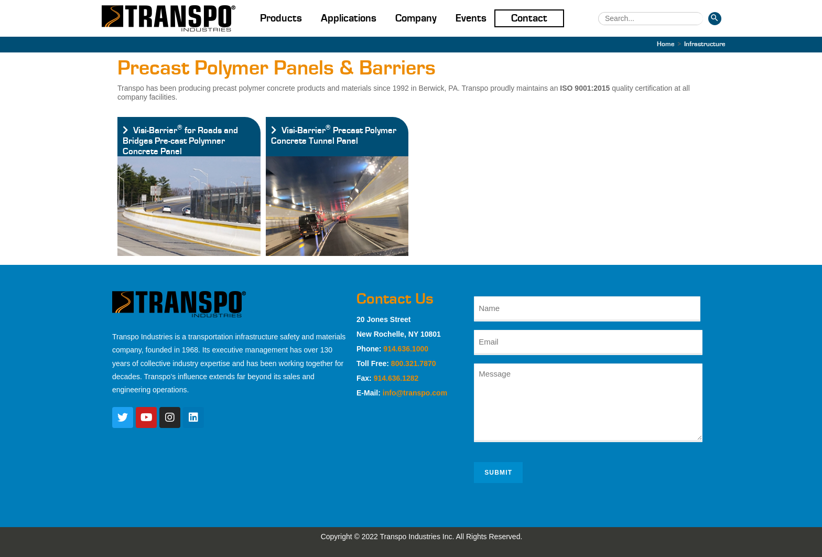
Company (416, 18)
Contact (529, 18)
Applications (348, 18)
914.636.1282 (396, 378)
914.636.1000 (405, 349)
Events (471, 18)
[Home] (666, 44)
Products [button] (281, 18)
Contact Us (395, 299)
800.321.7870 (413, 363)
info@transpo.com (415, 393)
